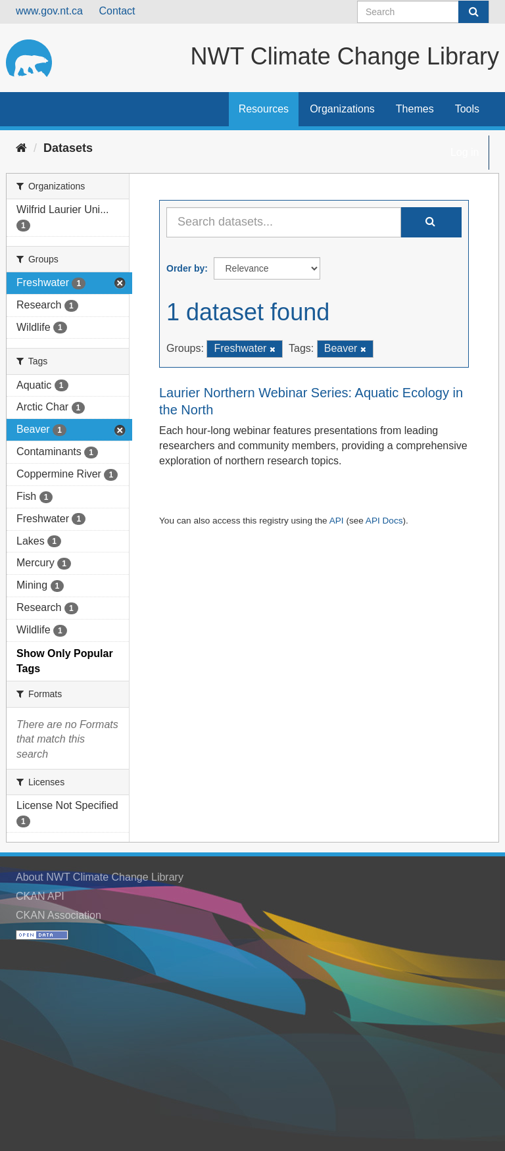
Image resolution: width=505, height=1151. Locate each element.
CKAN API (40, 896)
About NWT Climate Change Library (99, 877)
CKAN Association (58, 915)
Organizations (342, 108)
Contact (117, 10)
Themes (415, 108)
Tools (467, 108)
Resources (264, 108)
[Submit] (473, 12)
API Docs (384, 521)
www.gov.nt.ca (49, 10)
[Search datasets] (423, 12)
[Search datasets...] (283, 222)
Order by (185, 268)
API (336, 521)
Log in (464, 152)
